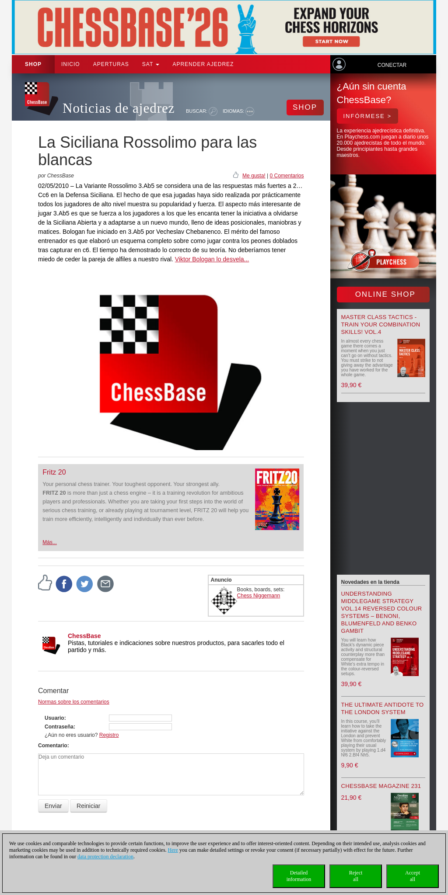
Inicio (70, 64)
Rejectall (356, 876)
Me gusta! (254, 176)
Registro (109, 735)
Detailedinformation (299, 876)
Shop (33, 64)
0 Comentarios (287, 176)
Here (173, 850)
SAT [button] (151, 64)
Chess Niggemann (258, 596)
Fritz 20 (54, 472)
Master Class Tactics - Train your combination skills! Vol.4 (380, 324)
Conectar (392, 65)
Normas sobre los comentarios (73, 702)
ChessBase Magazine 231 (381, 786)
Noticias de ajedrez (119, 108)
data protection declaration (105, 856)
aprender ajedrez (203, 64)
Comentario (52, 745)
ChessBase (84, 635)
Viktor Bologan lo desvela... (212, 259)
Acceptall (412, 876)
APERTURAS (111, 64)
